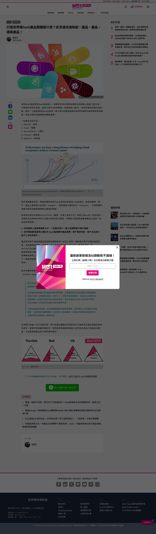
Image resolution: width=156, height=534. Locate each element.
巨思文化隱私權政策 (96, 279)
